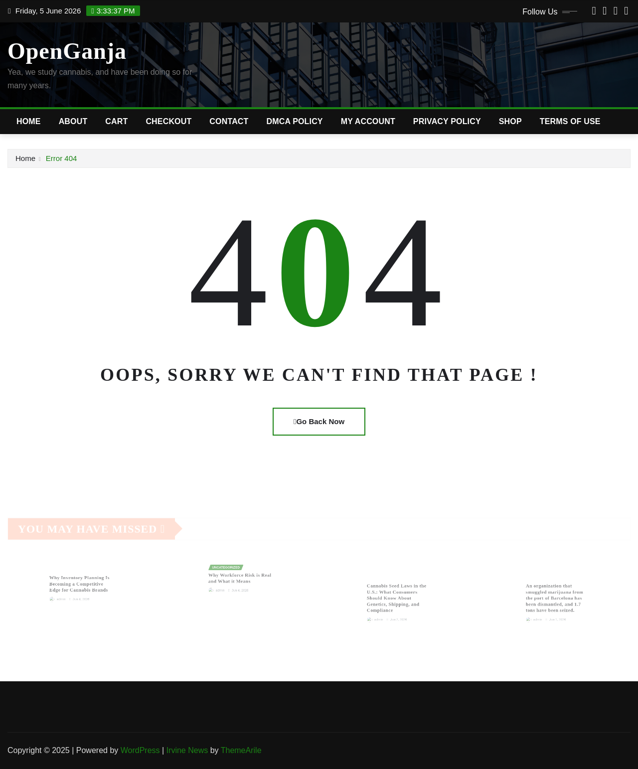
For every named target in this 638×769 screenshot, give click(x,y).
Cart (116, 121)
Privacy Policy (447, 121)
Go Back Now (319, 421)
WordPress (140, 750)
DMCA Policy (295, 121)
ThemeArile (241, 750)
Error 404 (61, 158)
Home (28, 121)
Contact (228, 121)
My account (368, 121)
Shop (510, 121)
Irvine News (187, 750)
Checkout (168, 121)
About (73, 121)
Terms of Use (570, 121)
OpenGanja (67, 51)
